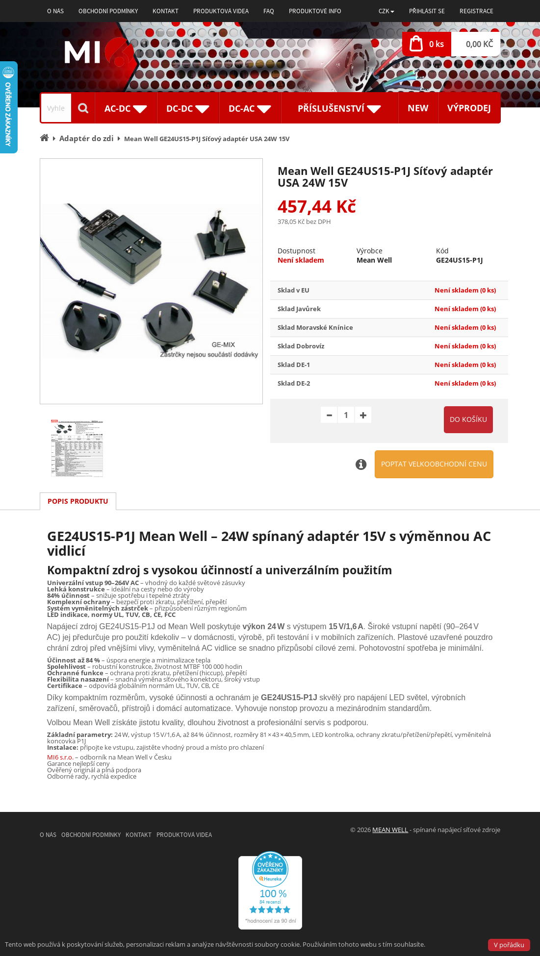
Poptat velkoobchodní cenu (434, 463)
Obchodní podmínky (108, 11)
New (418, 108)
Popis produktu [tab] (78, 501)
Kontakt (166, 11)
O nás (55, 11)
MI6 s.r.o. (60, 757)
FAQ (268, 11)
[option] (151, 281)
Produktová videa (221, 11)
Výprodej (469, 108)
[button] (386, 11)
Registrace (476, 11)
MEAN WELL (390, 829)
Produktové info (315, 11)
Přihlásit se (427, 11)
